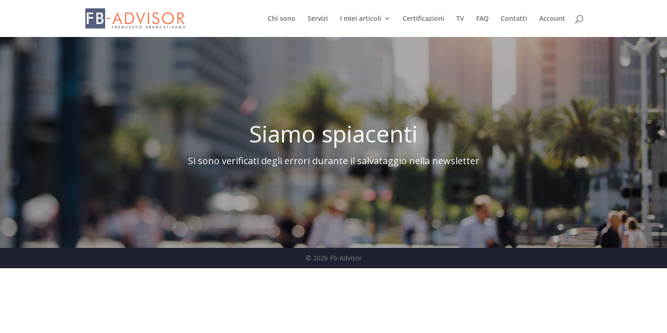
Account (552, 19)
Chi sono (282, 19)
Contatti (514, 19)
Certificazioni (423, 19)
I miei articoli (360, 19)
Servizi (318, 19)
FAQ (482, 19)
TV (460, 19)
